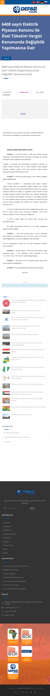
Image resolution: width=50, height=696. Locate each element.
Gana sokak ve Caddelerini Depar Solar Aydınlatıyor (27, 407)
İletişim (5, 553)
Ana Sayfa (6, 523)
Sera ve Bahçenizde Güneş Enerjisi (14, 589)
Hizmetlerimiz (7, 530)
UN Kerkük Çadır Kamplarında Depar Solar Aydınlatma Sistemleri (24, 327)
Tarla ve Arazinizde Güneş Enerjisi (14, 581)
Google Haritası (9, 615)
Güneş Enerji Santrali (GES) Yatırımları (15, 566)
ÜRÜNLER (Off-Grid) (13, 433)
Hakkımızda (7, 526)
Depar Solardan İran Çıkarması (20, 414)
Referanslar (7, 538)
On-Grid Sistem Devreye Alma (13, 577)
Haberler (9, 442)
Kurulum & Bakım (9, 574)
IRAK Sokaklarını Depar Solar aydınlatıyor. (24, 334)
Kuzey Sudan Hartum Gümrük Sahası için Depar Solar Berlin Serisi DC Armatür (26, 393)
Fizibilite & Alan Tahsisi (10, 570)
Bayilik (5, 549)
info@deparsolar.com (12, 608)
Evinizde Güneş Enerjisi (11, 585)
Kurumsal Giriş (8, 545)
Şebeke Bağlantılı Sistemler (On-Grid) (18, 437)
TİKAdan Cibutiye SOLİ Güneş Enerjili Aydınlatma (26, 384)
